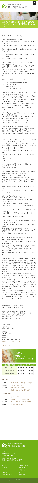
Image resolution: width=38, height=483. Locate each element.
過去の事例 (22, 467)
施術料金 (5, 472)
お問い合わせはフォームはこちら (11, 341)
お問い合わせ (23, 474)
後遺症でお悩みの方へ (25, 465)
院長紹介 (5, 467)
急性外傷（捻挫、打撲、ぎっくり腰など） (22, 383)
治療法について (6, 470)
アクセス (22, 472)
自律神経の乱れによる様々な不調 (20, 399)
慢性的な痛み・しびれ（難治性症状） (21, 390)
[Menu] (34, 3)
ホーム (4, 465)
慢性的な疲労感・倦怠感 (17, 387)
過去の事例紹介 (6, 393)
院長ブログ (5, 379)
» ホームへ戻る (6, 345)
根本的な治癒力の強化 (17, 385)
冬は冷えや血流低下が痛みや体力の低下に (22, 401)
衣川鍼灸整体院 (17, 480)
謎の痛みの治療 (15, 397)
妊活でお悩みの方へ (7, 474)
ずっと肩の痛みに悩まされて (18, 404)
